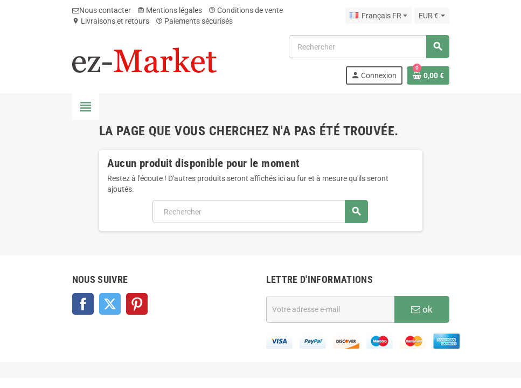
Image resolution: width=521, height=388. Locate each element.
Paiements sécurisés (194, 21)
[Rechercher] (368, 46)
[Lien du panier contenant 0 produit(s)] (428, 75)
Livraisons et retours (110, 21)
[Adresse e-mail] (330, 309)
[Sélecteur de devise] (431, 16)
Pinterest (137, 304)
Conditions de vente (246, 10)
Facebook (83, 304)
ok (422, 309)
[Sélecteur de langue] (378, 16)
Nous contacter (101, 10)
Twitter (110, 304)
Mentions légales (169, 10)
